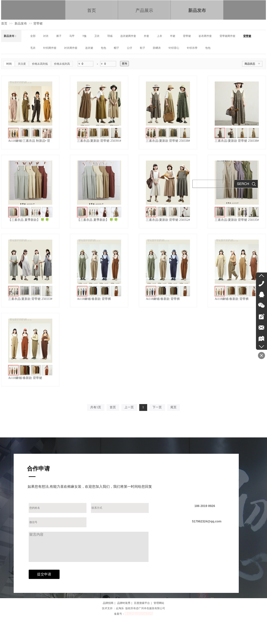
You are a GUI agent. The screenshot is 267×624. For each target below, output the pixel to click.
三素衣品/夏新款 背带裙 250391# (99, 140)
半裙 (172, 36)
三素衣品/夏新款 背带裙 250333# (30, 299)
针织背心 (174, 47)
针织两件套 (49, 47)
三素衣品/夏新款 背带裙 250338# (168, 140)
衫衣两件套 (205, 36)
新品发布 (21, 23)
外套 (146, 36)
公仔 (129, 47)
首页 (4, 23)
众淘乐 (120, 608)
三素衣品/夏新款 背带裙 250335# (237, 219)
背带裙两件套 (227, 36)
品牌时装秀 (123, 603)
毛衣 (33, 47)
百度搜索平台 (142, 603)
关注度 (22, 63)
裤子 (59, 36)
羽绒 (110, 36)
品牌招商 (108, 603)
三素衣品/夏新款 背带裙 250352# (168, 219)
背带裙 (38, 23)
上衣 (159, 36)
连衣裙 (89, 47)
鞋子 (142, 47)
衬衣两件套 (70, 47)
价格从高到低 (40, 63)
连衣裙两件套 (128, 36)
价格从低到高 (62, 63)
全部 (33, 36)
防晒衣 (157, 47)
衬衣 (46, 36)
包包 (103, 47)
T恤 (84, 36)
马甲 (72, 36)
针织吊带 (192, 47)
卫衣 (97, 36)
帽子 (116, 47)
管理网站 (159, 603)
